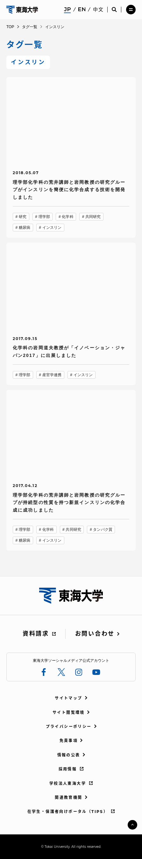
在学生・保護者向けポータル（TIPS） (67, 811)
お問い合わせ (95, 633)
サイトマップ (68, 698)
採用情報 (68, 769)
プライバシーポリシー (69, 726)
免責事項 (69, 740)
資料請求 (36, 633)
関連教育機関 (68, 797)
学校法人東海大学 (67, 783)
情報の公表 (68, 755)
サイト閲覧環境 (69, 712)
